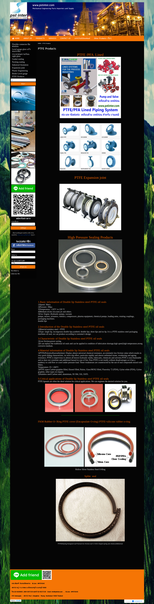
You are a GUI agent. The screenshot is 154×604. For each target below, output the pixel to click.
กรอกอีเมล (14, 221)
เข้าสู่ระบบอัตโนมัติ (18, 261)
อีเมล (13, 249)
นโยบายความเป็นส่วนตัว (24, 235)
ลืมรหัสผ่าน (15, 271)
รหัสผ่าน (14, 255)
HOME (39, 43)
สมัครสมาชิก (15, 274)
